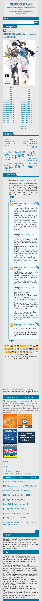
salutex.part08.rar (8, 102)
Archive (33, 477)
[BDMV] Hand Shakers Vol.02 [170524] (20, 165)
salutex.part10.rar (8, 106)
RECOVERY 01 (26, 126)
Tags (21, 477)
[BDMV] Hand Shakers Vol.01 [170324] (32, 165)
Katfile (5, 462)
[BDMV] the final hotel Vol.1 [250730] (16, 513)
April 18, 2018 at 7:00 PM (27, 181)
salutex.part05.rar (8, 96)
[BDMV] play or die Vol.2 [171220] (15, 518)
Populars (9, 477)
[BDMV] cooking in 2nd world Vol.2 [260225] (18, 481)
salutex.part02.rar (8, 90)
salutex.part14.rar (8, 114)
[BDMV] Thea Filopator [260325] (14, 509)
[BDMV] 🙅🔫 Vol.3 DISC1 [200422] (32, 154)
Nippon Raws (21, 4)
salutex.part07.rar (8, 100)
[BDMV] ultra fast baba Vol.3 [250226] (16, 490)
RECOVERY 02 (26, 128)
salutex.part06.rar (8, 98)
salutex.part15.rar (8, 116)
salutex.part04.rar (8, 94)
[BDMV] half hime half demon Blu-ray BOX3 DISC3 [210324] (9, 155)
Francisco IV (19, 204)
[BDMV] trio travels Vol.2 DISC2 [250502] (17, 495)
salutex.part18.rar (8, 122)
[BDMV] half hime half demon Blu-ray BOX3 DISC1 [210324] (9, 166)
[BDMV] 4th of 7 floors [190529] (32, 159)
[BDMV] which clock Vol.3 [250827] (15, 504)
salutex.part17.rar (8, 120)
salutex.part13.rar (8, 112)
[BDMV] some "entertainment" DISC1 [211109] (19, 486)
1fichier (5, 466)
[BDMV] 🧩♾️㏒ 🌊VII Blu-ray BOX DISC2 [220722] (20, 155)
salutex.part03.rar (8, 92)
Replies (12, 201)
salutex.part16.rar (8, 118)
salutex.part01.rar (8, 88)
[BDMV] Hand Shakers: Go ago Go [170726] (19, 35)
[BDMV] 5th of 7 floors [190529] (14, 500)
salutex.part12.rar (8, 110)
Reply (11, 197)
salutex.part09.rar (8, 104)
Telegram (26, 7)
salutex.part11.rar (8, 108)
